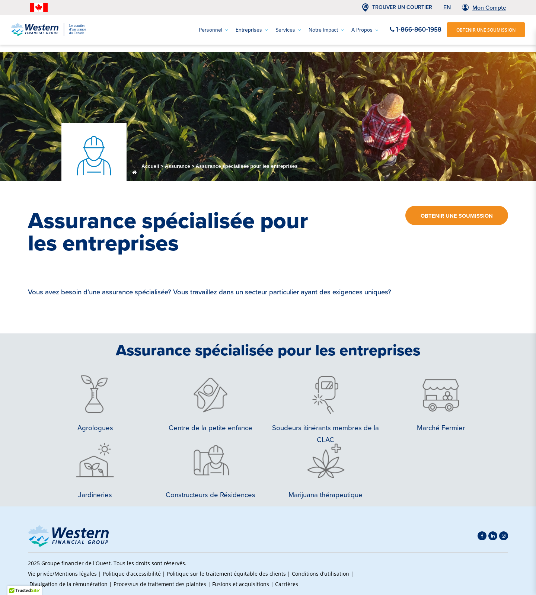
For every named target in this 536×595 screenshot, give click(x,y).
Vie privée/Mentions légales (62, 573)
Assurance (177, 166)
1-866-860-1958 (415, 29)
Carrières (286, 584)
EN (447, 7)
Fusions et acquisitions (240, 584)
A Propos (365, 30)
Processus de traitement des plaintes (160, 584)
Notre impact (326, 30)
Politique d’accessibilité (132, 573)
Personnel (213, 30)
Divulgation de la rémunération (68, 584)
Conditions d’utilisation (320, 573)
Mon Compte (489, 7)
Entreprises (252, 30)
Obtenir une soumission (457, 216)
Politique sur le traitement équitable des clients (226, 573)
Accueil (150, 166)
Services (288, 30)
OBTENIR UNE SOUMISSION (486, 30)
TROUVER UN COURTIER (402, 7)
